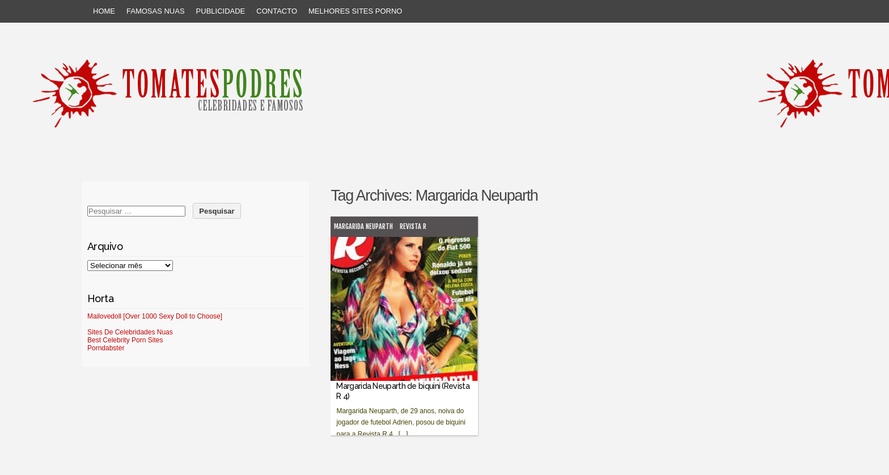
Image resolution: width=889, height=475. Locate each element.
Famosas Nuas (155, 11)
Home (104, 11)
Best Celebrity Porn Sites (125, 340)
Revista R (413, 226)
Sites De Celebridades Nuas (130, 332)
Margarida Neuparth (363, 226)
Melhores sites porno (355, 11)
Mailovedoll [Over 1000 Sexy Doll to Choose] (154, 316)
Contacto (276, 11)
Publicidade (220, 11)
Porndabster (105, 348)
